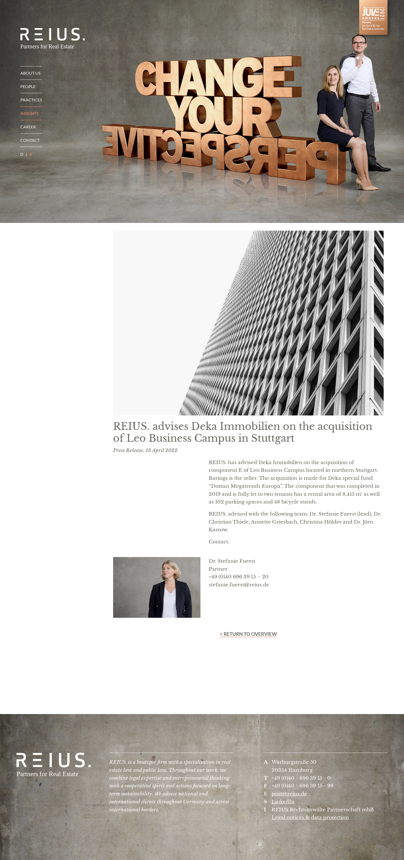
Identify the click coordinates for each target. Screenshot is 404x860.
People (28, 86)
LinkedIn (283, 801)
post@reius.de (289, 793)
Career (28, 126)
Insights (29, 113)
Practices (31, 99)
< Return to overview (248, 634)
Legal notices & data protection (310, 817)
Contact (30, 140)
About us (30, 73)
